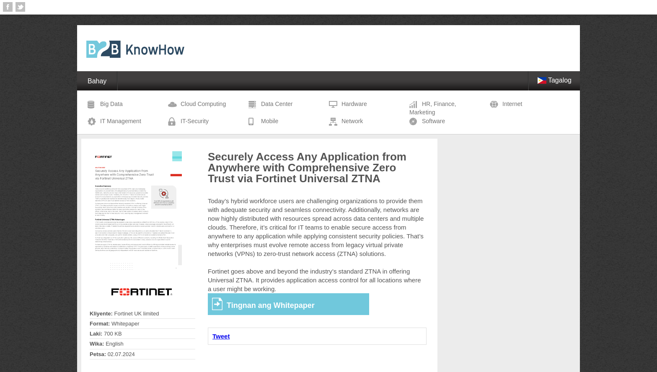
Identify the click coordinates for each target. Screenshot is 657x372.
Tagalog (554, 80)
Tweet (221, 336)
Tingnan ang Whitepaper (271, 305)
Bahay (97, 81)
